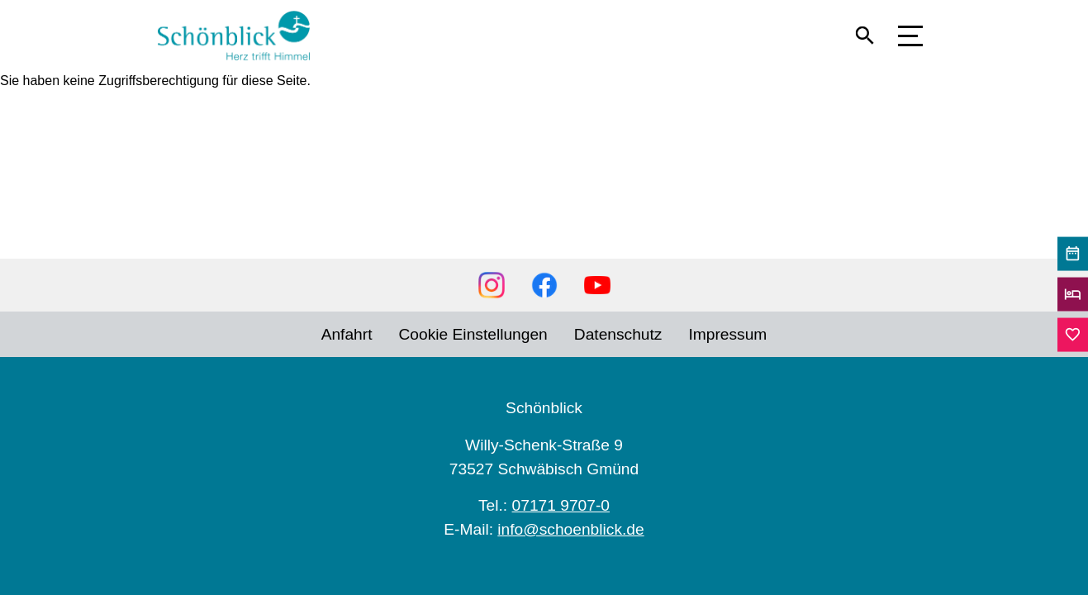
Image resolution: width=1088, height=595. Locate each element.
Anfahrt (347, 334)
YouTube (597, 285)
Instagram (491, 285)
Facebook (544, 285)
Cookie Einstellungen (473, 334)
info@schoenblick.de (570, 529)
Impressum (727, 334)
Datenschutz (618, 334)
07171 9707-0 (561, 505)
